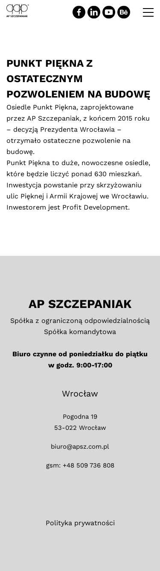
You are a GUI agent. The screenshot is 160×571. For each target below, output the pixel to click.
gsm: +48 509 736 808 (80, 465)
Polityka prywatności (80, 523)
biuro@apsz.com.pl (80, 446)
